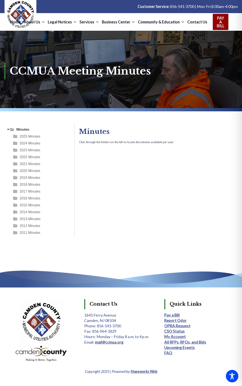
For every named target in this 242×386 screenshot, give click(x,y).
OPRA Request (177, 325)
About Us (32, 22)
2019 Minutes (30, 177)
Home (15, 22)
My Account (175, 336)
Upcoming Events (179, 347)
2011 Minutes (30, 232)
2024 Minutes (30, 143)
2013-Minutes (30, 219)
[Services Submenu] (97, 22)
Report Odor (175, 320)
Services (86, 22)
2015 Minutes (30, 205)
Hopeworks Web (144, 371)
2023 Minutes (30, 150)
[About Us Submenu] (43, 22)
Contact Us (197, 22)
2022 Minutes (30, 157)
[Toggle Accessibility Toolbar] (232, 376)
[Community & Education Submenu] (182, 22)
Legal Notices (60, 22)
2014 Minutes (30, 212)
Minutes (22, 129)
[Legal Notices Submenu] (74, 22)
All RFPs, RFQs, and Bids (185, 342)
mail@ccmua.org (109, 342)
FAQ (168, 353)
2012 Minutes (30, 226)
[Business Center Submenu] (133, 22)
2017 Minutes (30, 191)
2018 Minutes (30, 184)
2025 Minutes (30, 136)
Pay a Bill (172, 315)
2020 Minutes (30, 171)
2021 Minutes (30, 164)
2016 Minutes (30, 198)
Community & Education (159, 22)
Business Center (116, 22)
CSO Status (174, 331)
